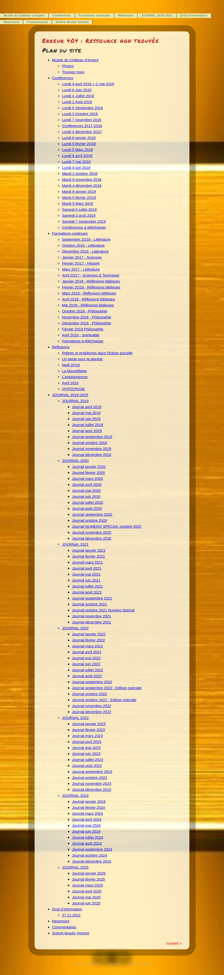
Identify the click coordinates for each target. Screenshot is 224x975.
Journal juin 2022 (86, 664)
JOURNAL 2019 (75, 401)
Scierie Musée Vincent (72, 21)
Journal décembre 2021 (91, 622)
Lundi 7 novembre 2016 (81, 120)
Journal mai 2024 (86, 825)
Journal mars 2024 (87, 813)
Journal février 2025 (88, 879)
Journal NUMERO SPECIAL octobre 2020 (106, 526)
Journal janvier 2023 (89, 724)
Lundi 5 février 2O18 (79, 144)
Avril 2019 (70, 383)
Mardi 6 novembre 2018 (81, 179)
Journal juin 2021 (86, 580)
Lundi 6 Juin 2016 (76, 90)
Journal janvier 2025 (89, 873)
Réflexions (125, 15)
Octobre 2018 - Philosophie (84, 311)
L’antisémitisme (75, 377)
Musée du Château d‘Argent (24, 15)
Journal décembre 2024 (91, 861)
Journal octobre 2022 (89, 694)
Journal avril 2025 (86, 891)
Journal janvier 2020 (89, 466)
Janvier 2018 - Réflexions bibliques (91, 281)
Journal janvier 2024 (89, 801)
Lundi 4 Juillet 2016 (78, 96)
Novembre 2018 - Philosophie (86, 317)
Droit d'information (194, 15)
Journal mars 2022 (87, 646)
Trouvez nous (73, 72)
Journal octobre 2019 (89, 443)
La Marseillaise (74, 371)
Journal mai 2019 (86, 413)
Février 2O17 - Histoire (81, 263)
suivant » (174, 943)
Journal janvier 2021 (89, 550)
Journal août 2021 (87, 592)
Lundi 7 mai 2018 (76, 161)
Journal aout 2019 (87, 431)
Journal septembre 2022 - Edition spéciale (107, 688)
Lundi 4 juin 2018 (76, 167)
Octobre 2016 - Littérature (83, 245)
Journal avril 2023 (86, 742)
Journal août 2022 (87, 676)
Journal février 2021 (88, 556)
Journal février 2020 (88, 472)
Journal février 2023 (88, 730)
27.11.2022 (71, 915)
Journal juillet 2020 (87, 502)
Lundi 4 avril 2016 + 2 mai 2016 (88, 84)
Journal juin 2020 (86, 496)
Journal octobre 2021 (89, 604)
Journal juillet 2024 (87, 837)
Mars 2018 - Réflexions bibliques (89, 293)
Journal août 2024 (87, 843)
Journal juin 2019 (86, 419)
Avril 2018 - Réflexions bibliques (88, 299)
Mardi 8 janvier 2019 (79, 191)
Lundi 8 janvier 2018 (79, 138)
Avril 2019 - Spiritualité (80, 335)
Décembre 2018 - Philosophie (86, 323)
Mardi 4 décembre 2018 (81, 185)
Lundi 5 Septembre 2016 (82, 108)
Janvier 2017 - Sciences (82, 257)
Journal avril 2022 (86, 652)
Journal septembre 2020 (92, 514)
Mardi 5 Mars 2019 (77, 203)
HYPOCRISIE (73, 389)
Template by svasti (139, 964)
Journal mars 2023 (87, 736)
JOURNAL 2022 (75, 628)
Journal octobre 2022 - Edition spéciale (104, 700)
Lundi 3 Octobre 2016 (80, 114)
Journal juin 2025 (86, 903)
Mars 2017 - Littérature (81, 269)
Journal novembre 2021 (91, 616)
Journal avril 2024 (86, 819)
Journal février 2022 (88, 640)
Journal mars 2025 (87, 885)
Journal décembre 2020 (91, 538)
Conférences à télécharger (84, 227)
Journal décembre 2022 (91, 712)
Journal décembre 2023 (91, 789)
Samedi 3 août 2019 (78, 215)
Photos (68, 66)
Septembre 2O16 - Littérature (86, 239)
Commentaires (37, 21)
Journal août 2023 (87, 765)
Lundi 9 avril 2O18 (77, 155)
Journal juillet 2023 (87, 759)
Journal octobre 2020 (89, 520)
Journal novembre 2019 (91, 449)
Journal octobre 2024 (89, 855)
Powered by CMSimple (87, 964)
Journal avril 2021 (86, 568)
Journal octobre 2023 (89, 777)
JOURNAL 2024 (75, 795)
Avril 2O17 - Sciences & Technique (90, 275)
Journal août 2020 (87, 508)
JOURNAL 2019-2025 (156, 15)
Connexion (114, 964)
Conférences (61, 15)
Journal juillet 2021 (87, 586)
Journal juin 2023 (86, 753)
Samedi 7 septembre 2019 (84, 221)
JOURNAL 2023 (75, 718)
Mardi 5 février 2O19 (79, 197)
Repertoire (11, 21)
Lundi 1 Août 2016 (77, 102)
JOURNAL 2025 (75, 867)
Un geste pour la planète (82, 359)
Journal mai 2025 (86, 897)
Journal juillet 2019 (87, 425)
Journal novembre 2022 (91, 706)
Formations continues (94, 15)
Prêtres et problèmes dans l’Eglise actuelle (97, 353)
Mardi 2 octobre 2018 (79, 173)
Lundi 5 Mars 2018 (77, 150)
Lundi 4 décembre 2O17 (82, 132)
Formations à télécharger (83, 341)
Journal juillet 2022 (87, 670)
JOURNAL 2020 (75, 460)
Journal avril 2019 (86, 407)
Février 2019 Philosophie (82, 329)
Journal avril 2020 (86, 484)
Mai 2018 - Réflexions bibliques (88, 305)
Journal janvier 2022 (89, 634)
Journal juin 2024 (86, 831)
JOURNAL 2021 (75, 544)
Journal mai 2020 (86, 490)
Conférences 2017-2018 (82, 126)
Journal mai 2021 (86, 574)
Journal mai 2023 (86, 748)
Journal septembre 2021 (92, 598)
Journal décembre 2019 (91, 454)
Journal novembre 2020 (91, 532)
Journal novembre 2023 (91, 783)
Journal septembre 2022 (92, 682)
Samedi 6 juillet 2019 (79, 209)
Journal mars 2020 (87, 478)
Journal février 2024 (88, 807)
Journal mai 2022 (86, 658)
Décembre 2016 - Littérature (85, 251)
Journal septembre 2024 (92, 849)
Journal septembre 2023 (92, 771)
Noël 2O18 (71, 365)
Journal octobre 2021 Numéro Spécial (103, 610)
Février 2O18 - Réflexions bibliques (91, 287)
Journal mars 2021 (87, 562)
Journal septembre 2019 (92, 437)
